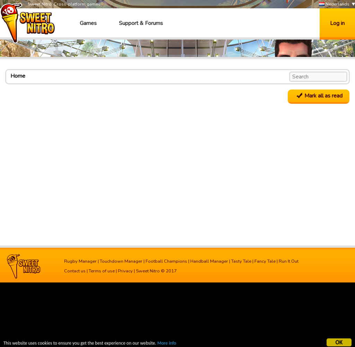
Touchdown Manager (121, 261)
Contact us (75, 271)
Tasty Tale (241, 261)
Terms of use (102, 271)
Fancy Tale (265, 261)
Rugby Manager (80, 261)
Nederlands (334, 4)
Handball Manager (209, 261)
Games (88, 23)
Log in (337, 23)
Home (17, 76)
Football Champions (166, 261)
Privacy (125, 271)
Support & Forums (141, 23)
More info (166, 344)
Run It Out (288, 261)
